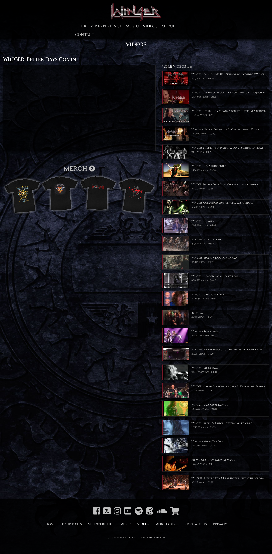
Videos (150, 26)
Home (50, 524)
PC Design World (154, 537)
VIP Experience (106, 26)
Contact (84, 34)
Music (132, 26)
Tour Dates (72, 524)
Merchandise (167, 524)
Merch (169, 26)
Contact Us (196, 524)
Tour (80, 26)
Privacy (220, 524)
